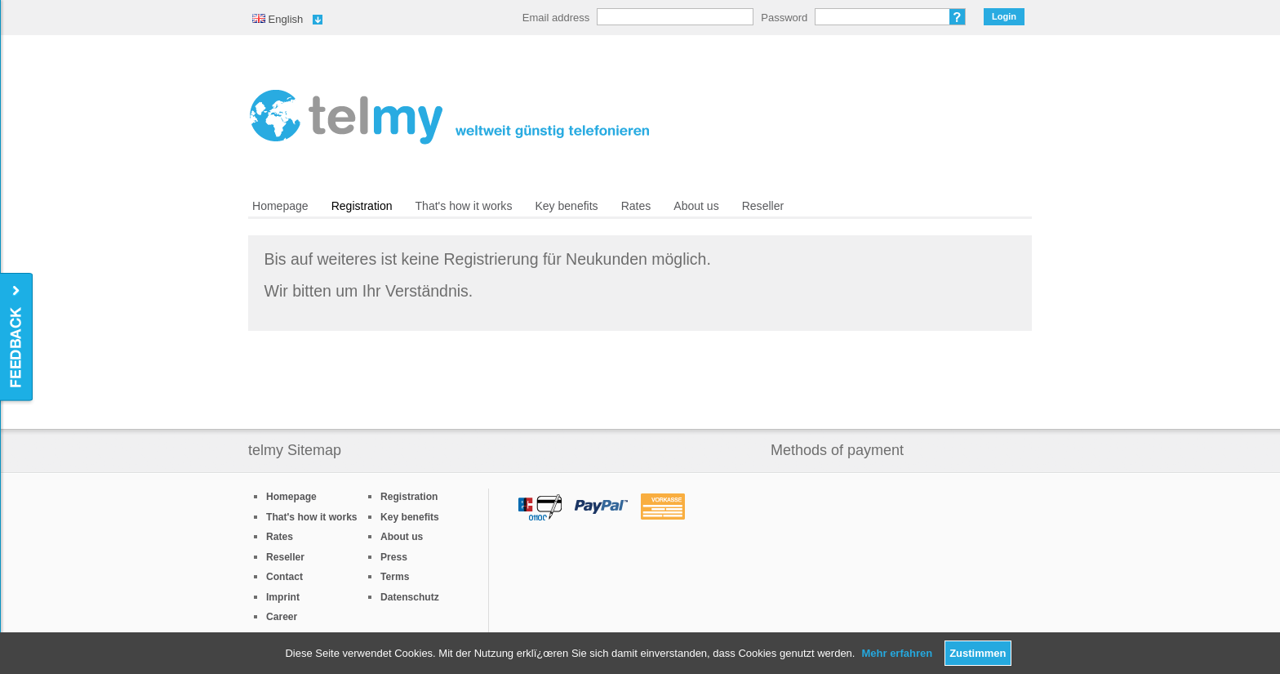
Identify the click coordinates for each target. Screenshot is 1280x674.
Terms (394, 576)
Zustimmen (977, 653)
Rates (636, 205)
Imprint (283, 597)
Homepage (280, 205)
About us (695, 205)
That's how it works (464, 205)
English (277, 19)
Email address (555, 17)
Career (281, 617)
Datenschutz (409, 597)
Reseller (763, 205)
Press (393, 557)
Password (784, 17)
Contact (284, 576)
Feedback (17, 337)
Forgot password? (957, 16)
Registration (362, 205)
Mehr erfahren (896, 653)
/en (449, 116)
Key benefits (566, 205)
